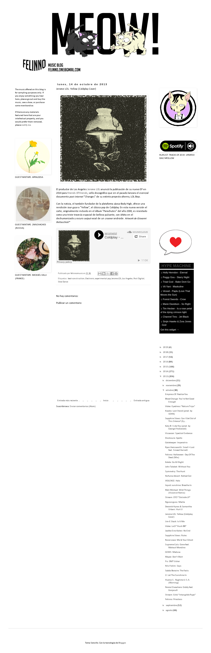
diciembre (171, 380)
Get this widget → (169, 329)
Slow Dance (63, 282)
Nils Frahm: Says (173, 566)
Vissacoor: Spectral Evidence (178, 433)
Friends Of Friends (77, 193)
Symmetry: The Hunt (175, 471)
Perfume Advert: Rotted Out (178, 476)
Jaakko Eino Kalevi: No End (177, 531)
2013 (166, 376)
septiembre (171, 605)
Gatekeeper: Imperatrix (176, 443)
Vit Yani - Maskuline (173, 286)
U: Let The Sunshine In (176, 575)
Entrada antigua (141, 400)
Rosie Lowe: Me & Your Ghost (179, 540)
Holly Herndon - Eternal (175, 272)
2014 (166, 371)
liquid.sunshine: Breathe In (178, 485)
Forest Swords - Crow (174, 299)
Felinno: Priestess (173, 599)
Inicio (105, 400)
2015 (166, 367)
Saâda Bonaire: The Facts (177, 571)
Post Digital (138, 279)
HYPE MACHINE (176, 266)
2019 (166, 347)
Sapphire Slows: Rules (176, 535)
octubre (170, 390)
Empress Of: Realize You (176, 394)
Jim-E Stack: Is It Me (175, 521)
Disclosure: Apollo (173, 438)
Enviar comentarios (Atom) (83, 406)
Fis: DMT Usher (172, 561)
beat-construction (76, 279)
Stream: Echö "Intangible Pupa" (180, 595)
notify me (26, 125)
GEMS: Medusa (172, 552)
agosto (169, 610)
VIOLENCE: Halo (172, 481)
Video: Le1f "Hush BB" (175, 526)
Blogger (122, 643)
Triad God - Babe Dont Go (176, 281)
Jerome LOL (93, 189)
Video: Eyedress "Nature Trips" (180, 406)
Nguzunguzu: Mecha (175, 502)
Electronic (89, 279)
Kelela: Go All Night (174, 462)
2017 (166, 357)
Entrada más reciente (67, 400)
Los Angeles (127, 279)
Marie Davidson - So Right (176, 304)
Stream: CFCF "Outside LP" (177, 497)
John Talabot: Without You (177, 467)
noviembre (171, 385)
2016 (166, 362)
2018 (166, 352)
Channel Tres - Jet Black (176, 316)
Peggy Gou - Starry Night (176, 277)
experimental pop (103, 279)
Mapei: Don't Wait (174, 557)
